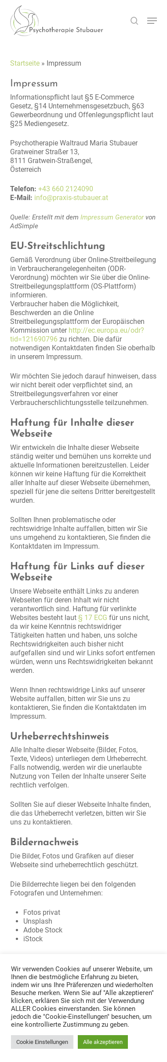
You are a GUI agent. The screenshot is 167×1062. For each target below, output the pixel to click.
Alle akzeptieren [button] (103, 1042)
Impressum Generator (112, 217)
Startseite (25, 63)
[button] (152, 20)
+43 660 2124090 (65, 189)
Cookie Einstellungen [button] (42, 1042)
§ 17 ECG (92, 617)
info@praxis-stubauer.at (71, 197)
